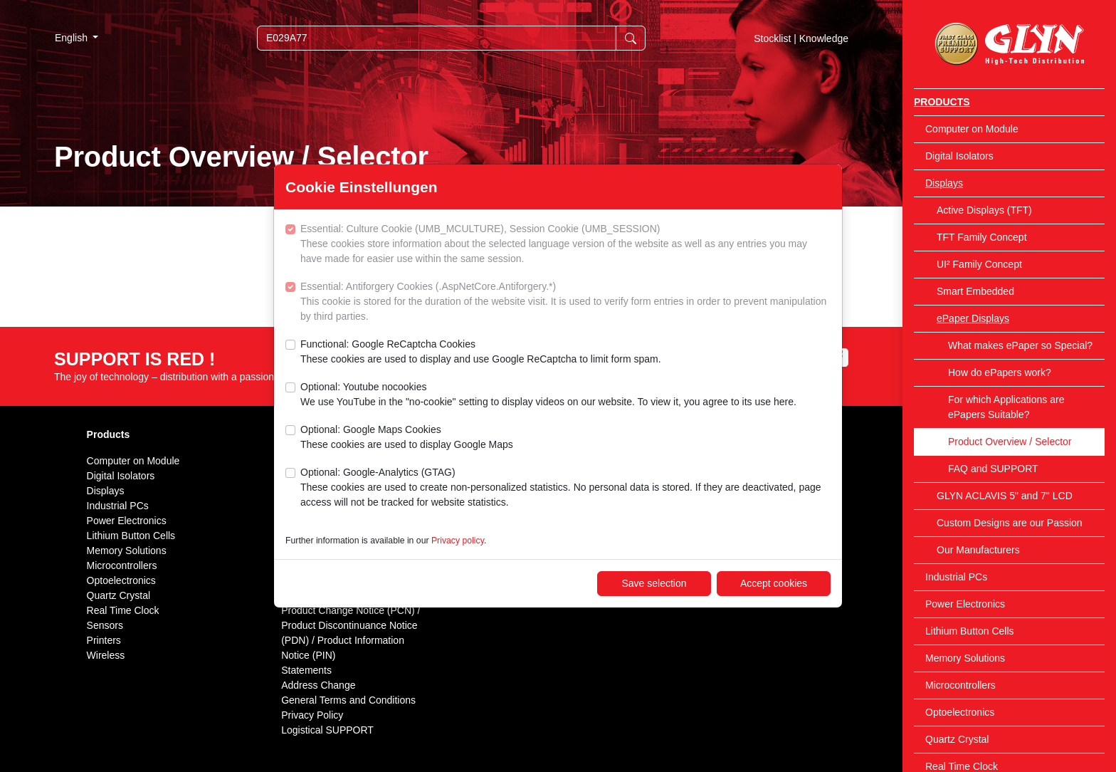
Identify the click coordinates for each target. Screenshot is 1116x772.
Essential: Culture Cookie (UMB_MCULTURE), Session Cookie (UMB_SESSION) (565, 244)
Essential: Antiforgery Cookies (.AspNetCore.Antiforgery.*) (565, 302)
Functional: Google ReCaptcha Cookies (480, 352)
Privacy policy (457, 541)
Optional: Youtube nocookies (548, 395)
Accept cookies (773, 583)
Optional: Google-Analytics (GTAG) (565, 488)
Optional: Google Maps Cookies (406, 438)
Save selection (653, 583)
